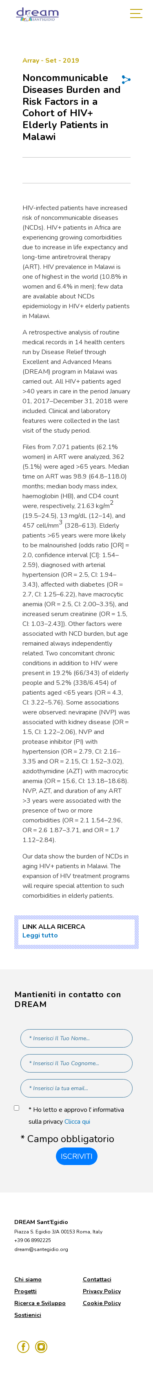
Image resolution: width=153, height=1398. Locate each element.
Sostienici (27, 1315)
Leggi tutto (40, 935)
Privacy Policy (102, 1291)
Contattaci (97, 1279)
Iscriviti (77, 1156)
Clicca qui (77, 1121)
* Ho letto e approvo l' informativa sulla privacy (76, 1115)
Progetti (25, 1291)
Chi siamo (28, 1279)
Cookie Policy (102, 1303)
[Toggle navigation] (138, 14)
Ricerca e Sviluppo (40, 1303)
